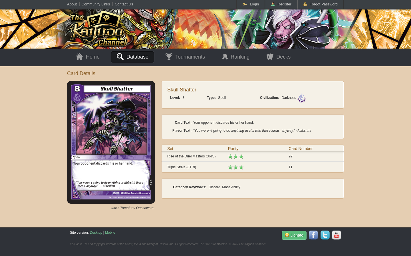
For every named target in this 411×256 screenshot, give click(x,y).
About (72, 4)
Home (88, 57)
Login (251, 4)
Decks (279, 57)
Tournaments (185, 57)
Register (281, 4)
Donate (294, 235)
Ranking (235, 57)
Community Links (96, 4)
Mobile (110, 233)
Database (132, 56)
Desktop (96, 233)
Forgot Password (320, 4)
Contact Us (124, 4)
